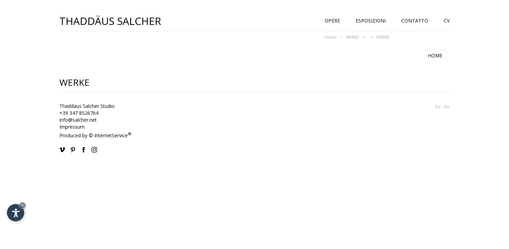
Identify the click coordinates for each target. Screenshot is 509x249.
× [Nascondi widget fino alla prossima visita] (22, 205)
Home (331, 37)
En (447, 107)
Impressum (72, 126)
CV (447, 20)
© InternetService (110, 135)
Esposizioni (371, 20)
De (438, 107)
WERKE (352, 37)
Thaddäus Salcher (110, 20)
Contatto (414, 20)
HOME (435, 55)
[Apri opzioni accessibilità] (15, 212)
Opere (332, 20)
